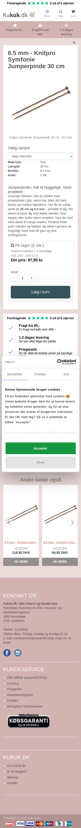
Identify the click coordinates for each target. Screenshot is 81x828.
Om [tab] (66, 374)
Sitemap (12, 777)
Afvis (40, 462)
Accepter (40, 448)
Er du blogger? (17, 771)
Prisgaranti (14, 689)
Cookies (12, 700)
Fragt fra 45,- (14, 30)
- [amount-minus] (14, 278)
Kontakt (12, 783)
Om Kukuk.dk (16, 765)
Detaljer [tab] (41, 374)
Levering (13, 683)
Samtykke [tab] (14, 374)
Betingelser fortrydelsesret (24, 706)
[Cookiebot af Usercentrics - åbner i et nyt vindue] (57, 362)
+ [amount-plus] (31, 278)
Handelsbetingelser (20, 695)
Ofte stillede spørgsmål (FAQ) (27, 677)
